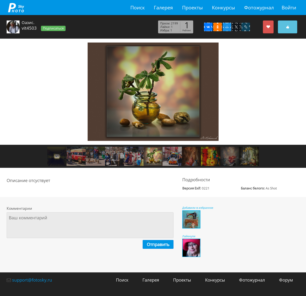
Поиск (137, 7)
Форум (286, 280)
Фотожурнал (259, 7)
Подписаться (53, 28)
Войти (289, 7)
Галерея (163, 7)
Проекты (192, 7)
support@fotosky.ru (32, 280)
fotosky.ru (16, 7)
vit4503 (29, 28)
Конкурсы (223, 7)
